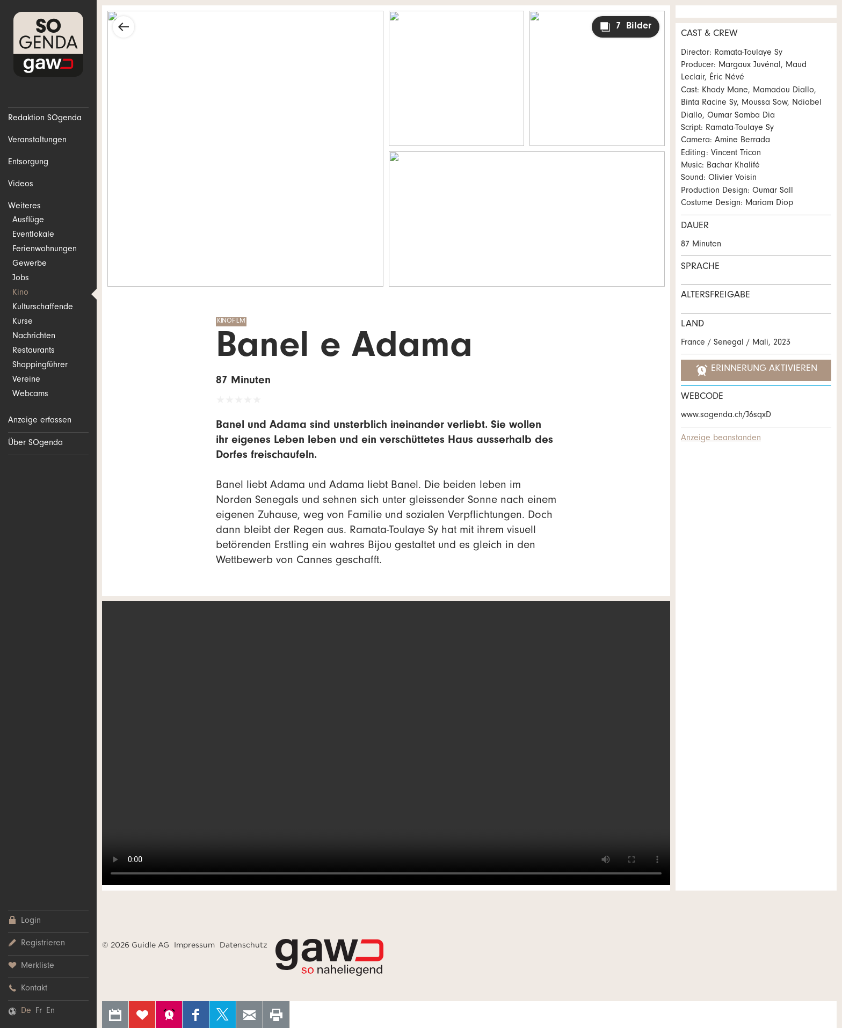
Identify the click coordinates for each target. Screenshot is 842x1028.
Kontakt (27, 988)
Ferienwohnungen (44, 249)
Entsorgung (28, 162)
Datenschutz (243, 944)
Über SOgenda (35, 443)
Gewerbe (29, 264)
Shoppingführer (40, 365)
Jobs (20, 278)
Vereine (26, 380)
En (50, 1011)
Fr (38, 1011)
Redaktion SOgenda (45, 118)
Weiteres (24, 206)
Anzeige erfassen (39, 421)
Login (24, 921)
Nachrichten (33, 336)
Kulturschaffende (42, 307)
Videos (20, 184)
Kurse (22, 322)
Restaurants (33, 351)
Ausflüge (28, 220)
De (26, 1011)
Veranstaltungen (37, 140)
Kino (20, 293)
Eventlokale (33, 235)
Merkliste (31, 966)
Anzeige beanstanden (721, 438)
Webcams (30, 394)
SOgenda (48, 44)
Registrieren (36, 943)
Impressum (194, 944)
